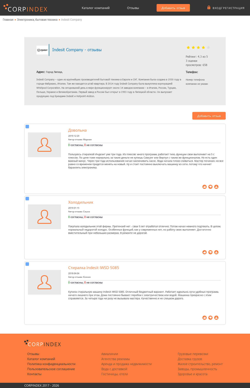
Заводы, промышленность (197, 369)
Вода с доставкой (114, 369)
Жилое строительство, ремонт (200, 364)
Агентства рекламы (115, 359)
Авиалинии (109, 354)
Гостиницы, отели (114, 374)
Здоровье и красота (192, 374)
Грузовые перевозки (193, 354)
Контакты (34, 374)
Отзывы (131, 8)
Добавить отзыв (169, 8)
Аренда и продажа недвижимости (126, 364)
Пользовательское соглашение (51, 369)
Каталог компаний (96, 8)
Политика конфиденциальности (51, 364)
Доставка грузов (190, 359)
